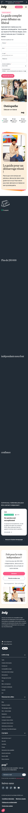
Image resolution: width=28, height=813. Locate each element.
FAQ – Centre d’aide (6, 711)
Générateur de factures (7, 726)
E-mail (4, 53)
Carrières (4, 744)
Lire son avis (7, 532)
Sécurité (4, 741)
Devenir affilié (5, 756)
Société (3, 690)
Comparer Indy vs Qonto (7, 723)
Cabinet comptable (6, 717)
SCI (2, 693)
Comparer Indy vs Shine (7, 720)
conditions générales (20, 778)
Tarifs (3, 660)
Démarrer (14, 573)
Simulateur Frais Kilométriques (9, 729)
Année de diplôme (6, 64)
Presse (3, 747)
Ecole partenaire (6, 69)
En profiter (17, 3)
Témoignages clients (6, 708)
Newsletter (4, 714)
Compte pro (4, 666)
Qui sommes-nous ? (6, 738)
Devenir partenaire (6, 753)
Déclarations (5, 675)
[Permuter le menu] (26, 7)
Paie (3, 681)
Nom (3, 48)
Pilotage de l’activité (6, 678)
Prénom (4, 43)
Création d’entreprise (7, 663)
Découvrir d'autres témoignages (14, 539)
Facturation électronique (7, 672)
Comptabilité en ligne (7, 669)
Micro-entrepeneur (6, 684)
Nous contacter (5, 759)
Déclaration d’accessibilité (8, 750)
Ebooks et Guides (6, 705)
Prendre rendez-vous (14, 578)
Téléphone (4, 58)
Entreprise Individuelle (7, 687)
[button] (3, 810)
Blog (3, 702)
